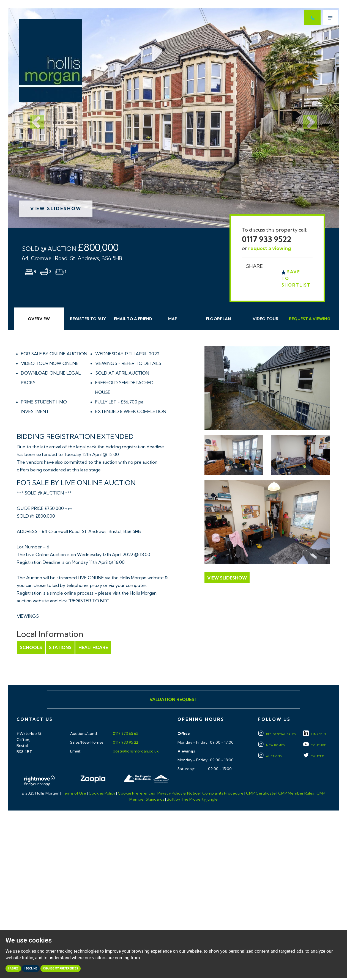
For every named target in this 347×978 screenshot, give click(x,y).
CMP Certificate (261, 793)
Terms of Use (74, 793)
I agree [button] (13, 968)
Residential (277, 734)
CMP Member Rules (296, 793)
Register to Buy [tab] (88, 318)
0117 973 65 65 (125, 733)
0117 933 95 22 (125, 742)
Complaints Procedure (223, 793)
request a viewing (269, 248)
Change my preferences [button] (60, 968)
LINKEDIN (314, 734)
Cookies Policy (102, 793)
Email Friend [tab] (133, 318)
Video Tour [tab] (265, 318)
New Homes (271, 745)
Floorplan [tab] (218, 318)
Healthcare (93, 647)
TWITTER (313, 756)
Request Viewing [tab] (309, 318)
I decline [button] (30, 968)
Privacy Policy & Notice (178, 793)
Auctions (270, 756)
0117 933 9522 (266, 239)
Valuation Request (173, 699)
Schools (31, 647)
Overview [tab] (39, 318)
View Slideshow (55, 208)
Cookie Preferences (136, 793)
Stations (60, 647)
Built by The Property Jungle (192, 799)
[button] (33, 118)
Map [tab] (172, 318)
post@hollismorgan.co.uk (135, 751)
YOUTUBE (314, 745)
